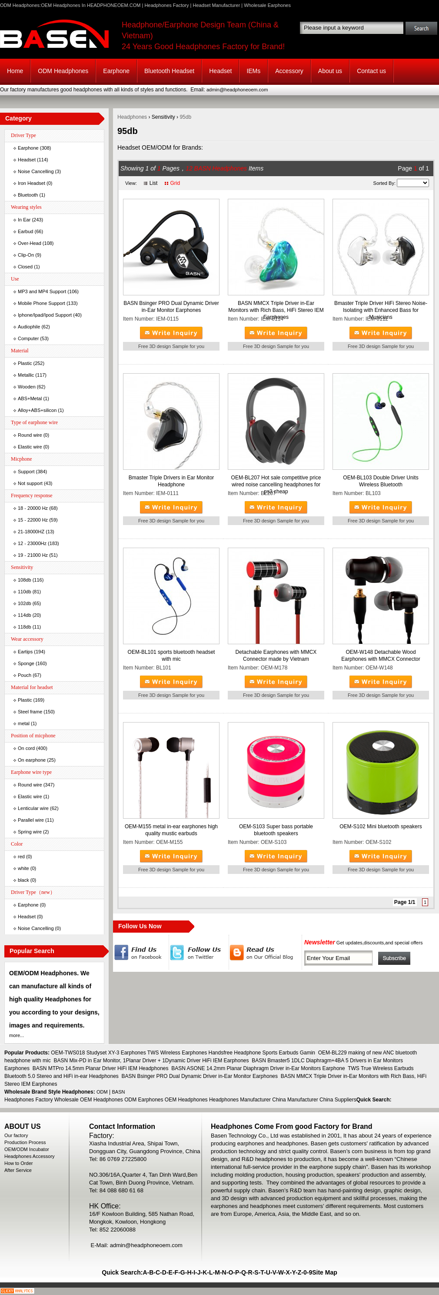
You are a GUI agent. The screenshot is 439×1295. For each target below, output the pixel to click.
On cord (26, 748)
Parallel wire (31, 820)
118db (24, 626)
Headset (220, 70)
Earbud (25, 231)
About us (330, 70)
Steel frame (30, 711)
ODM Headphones (63, 70)
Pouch (24, 675)
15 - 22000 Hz (33, 519)
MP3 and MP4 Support (42, 291)
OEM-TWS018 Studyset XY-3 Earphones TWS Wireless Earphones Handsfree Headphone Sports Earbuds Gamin (183, 1053)
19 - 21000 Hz (33, 555)
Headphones (132, 117)
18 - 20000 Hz (33, 508)
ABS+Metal (30, 398)
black (23, 880)
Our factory (16, 1135)
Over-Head (29, 243)
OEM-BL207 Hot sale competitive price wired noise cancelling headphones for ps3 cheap (276, 485)
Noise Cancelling (36, 171)
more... (16, 1035)
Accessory (289, 70)
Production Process (25, 1142)
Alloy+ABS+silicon (37, 410)
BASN (118, 1091)
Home (15, 70)
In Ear (24, 219)
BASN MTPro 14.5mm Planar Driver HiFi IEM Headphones (101, 1068)
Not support (30, 483)
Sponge (26, 663)
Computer (28, 338)
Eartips (25, 651)
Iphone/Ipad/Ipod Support (45, 315)
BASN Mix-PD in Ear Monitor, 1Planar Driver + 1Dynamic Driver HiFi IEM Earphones (151, 1060)
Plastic (25, 363)
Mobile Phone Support (41, 303)
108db (24, 579)
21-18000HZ (31, 531)
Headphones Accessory (29, 1156)
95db (185, 117)
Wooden (27, 386)
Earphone (116, 70)
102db (24, 603)
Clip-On (26, 255)
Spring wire (30, 831)
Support (26, 471)
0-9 (307, 1272)
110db (24, 591)
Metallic (26, 375)
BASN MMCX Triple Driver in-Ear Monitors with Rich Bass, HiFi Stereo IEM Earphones (275, 310)
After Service (18, 1170)
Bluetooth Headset (169, 70)
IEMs (253, 70)
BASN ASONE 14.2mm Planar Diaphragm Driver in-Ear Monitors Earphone (258, 1068)
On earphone (32, 760)
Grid (175, 183)
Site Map (324, 1272)
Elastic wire (30, 446)
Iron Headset (31, 183)
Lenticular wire (33, 808)
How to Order (18, 1163)
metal (24, 723)
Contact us (371, 70)
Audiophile (29, 326)
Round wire (30, 435)
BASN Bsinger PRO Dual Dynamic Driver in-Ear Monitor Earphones (200, 1076)
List (154, 183)
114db (24, 615)
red (21, 856)
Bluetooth (28, 194)
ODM (102, 1091)
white (23, 868)
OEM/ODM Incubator (26, 1149)
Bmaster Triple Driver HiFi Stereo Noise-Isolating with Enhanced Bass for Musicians (380, 310)
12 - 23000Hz (32, 543)
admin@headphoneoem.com (237, 89)
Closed (25, 266)
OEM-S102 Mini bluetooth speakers (380, 826)
